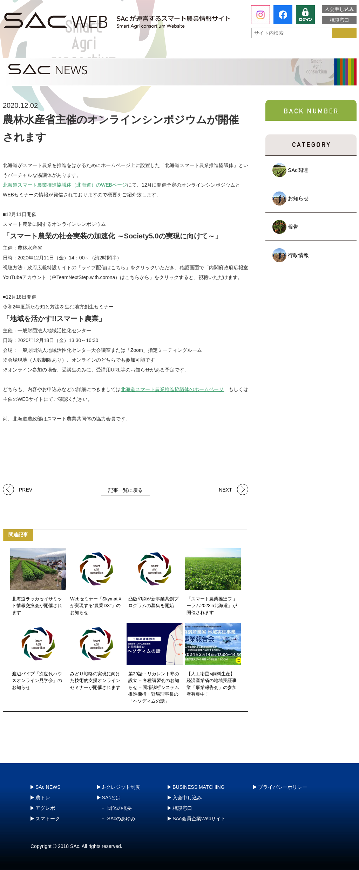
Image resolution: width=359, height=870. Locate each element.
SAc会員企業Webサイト (199, 818)
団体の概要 (119, 808)
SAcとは (35, 51)
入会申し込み (339, 9)
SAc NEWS (48, 787)
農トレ (109, 51)
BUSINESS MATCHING (198, 787)
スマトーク (251, 51)
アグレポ (180, 51)
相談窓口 (339, 20)
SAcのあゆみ (121, 818)
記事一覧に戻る (125, 490)
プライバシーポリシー (282, 787)
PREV (25, 489)
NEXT (225, 489)
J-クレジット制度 (319, 50)
